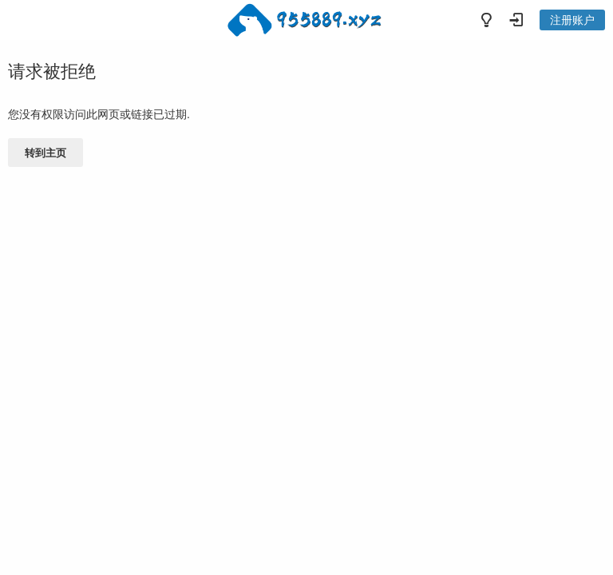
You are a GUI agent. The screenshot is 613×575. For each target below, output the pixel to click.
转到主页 (45, 153)
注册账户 (572, 20)
